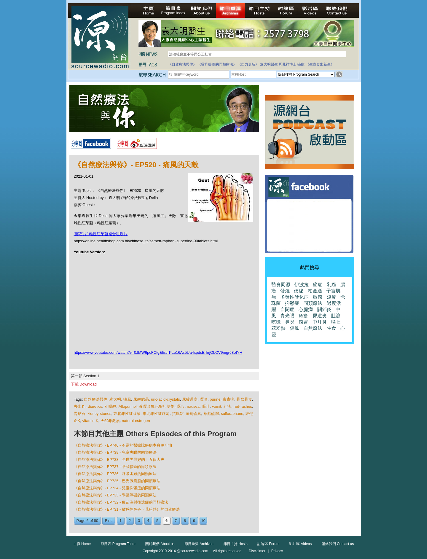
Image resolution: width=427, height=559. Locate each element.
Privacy (277, 551)
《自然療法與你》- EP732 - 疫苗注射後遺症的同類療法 (121, 502)
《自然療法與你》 (182, 64)
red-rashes (243, 406)
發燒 (285, 290)
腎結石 (79, 413)
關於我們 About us (160, 544)
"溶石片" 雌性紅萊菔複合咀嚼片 (101, 234)
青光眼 (287, 315)
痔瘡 (303, 315)
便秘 (298, 290)
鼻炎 (289, 321)
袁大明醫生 (269, 64)
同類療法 (312, 303)
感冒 (303, 321)
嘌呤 (204, 399)
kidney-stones (99, 413)
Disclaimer (257, 551)
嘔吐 (206, 406)
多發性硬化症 (294, 297)
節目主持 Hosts (235, 544)
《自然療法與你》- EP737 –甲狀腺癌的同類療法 (115, 466)
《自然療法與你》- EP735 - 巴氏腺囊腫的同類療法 (117, 481)
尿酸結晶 (141, 399)
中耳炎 (320, 321)
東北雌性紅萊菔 (126, 413)
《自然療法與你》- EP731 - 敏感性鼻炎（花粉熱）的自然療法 (127, 509)
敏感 (317, 297)
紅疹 (228, 406)
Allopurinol (128, 406)
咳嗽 (276, 321)
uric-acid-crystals (165, 399)
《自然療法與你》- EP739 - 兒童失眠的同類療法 (115, 452)
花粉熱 (278, 328)
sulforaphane (232, 413)
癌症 (301, 64)
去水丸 (80, 406)
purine (215, 399)
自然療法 (312, 328)
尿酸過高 (189, 399)
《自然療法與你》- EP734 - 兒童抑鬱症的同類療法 (117, 488)
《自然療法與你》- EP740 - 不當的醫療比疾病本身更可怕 (123, 445)
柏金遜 (315, 290)
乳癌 (331, 284)
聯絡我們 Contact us (338, 544)
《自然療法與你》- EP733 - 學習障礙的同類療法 (115, 495)
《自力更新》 (248, 64)
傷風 (294, 328)
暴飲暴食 (244, 399)
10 (203, 520)
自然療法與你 (95, 399)
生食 (331, 328)
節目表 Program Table (118, 544)
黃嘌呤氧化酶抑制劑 (156, 406)
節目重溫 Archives (198, 544)
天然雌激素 (110, 420)
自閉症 (287, 309)
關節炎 (324, 309)
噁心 (181, 406)
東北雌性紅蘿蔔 (156, 413)
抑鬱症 (292, 303)
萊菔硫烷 (211, 413)
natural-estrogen (136, 420)
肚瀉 (335, 315)
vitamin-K (90, 420)
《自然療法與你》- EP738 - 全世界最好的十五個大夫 (119, 459)
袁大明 (115, 399)
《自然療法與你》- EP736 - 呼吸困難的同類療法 (115, 474)
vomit (216, 406)
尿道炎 (320, 315)
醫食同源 (280, 284)
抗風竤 (178, 413)
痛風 (127, 399)
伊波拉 (301, 284)
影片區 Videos (300, 544)
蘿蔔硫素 (193, 413)
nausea (193, 406)
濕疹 (331, 297)
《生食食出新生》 (320, 64)
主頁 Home (82, 544)
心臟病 (306, 309)
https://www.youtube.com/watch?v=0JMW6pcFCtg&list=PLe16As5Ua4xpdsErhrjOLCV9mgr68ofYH (158, 352)
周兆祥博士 (288, 64)
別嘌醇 (110, 406)
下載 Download (84, 384)
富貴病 (228, 399)
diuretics (95, 406)
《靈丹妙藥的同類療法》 (217, 64)
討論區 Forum (268, 544)
